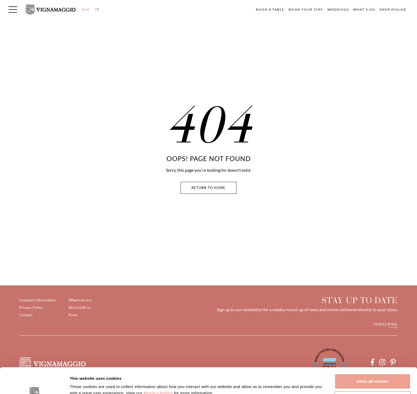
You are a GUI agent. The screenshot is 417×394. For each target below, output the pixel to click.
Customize (373, 374)
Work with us (80, 307)
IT (97, 9)
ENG (86, 9)
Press (73, 315)
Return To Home (208, 188)
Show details (82, 383)
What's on (364, 9)
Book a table (270, 9)
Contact (25, 315)
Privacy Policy (158, 369)
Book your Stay (306, 9)
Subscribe (386, 324)
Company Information (37, 300)
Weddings (338, 9)
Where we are (80, 300)
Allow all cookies (373, 357)
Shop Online (393, 9)
